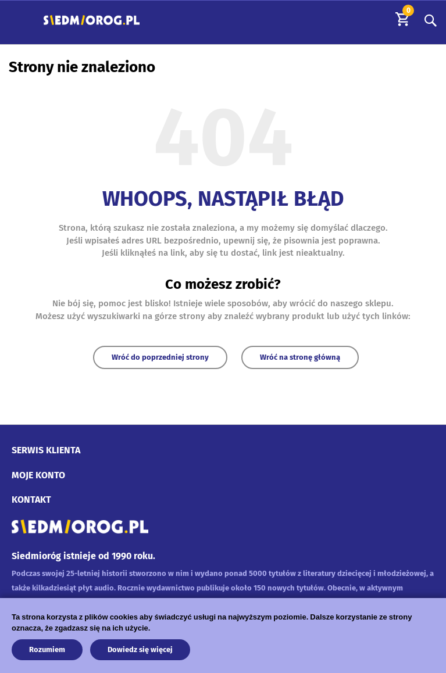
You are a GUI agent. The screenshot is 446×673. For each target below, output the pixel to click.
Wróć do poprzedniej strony (160, 357)
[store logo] (92, 20)
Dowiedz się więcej (140, 649)
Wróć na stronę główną (300, 357)
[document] (223, 633)
